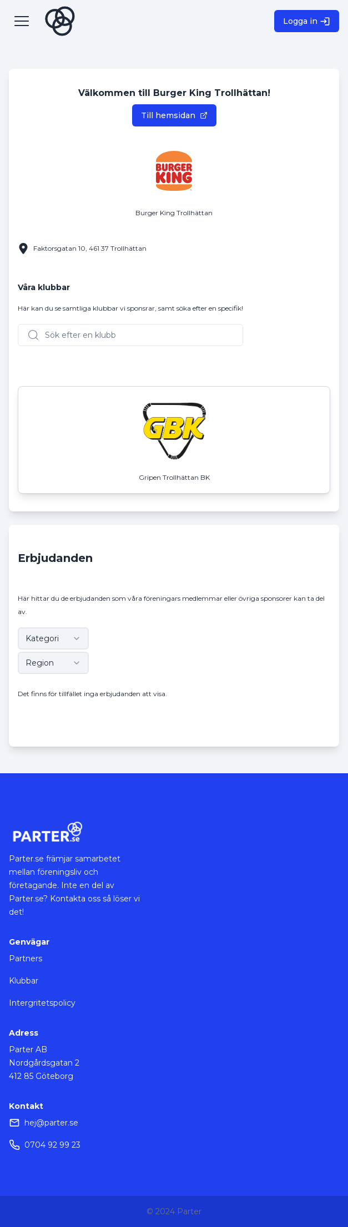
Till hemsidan (174, 115)
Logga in (306, 21)
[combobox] (53, 638)
